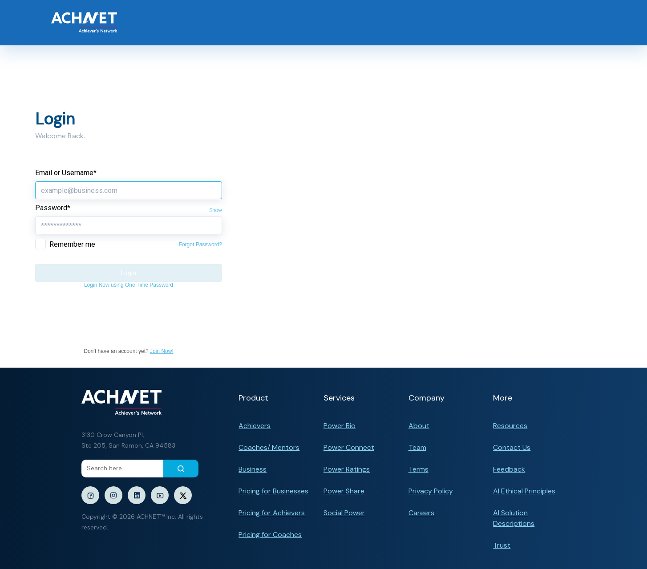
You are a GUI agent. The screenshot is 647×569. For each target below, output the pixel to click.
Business (253, 469)
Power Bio (340, 425)
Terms (418, 469)
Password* (52, 208)
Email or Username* (66, 172)
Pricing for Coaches (270, 534)
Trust (501, 545)
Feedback (509, 469)
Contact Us (511, 447)
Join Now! (162, 351)
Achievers (255, 425)
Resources (510, 425)
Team (417, 447)
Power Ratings (347, 469)
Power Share (344, 491)
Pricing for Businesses (273, 491)
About (418, 425)
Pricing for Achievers (272, 512)
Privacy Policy (430, 491)
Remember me (72, 244)
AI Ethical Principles (524, 491)
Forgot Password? (200, 244)
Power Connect (349, 447)
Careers (421, 512)
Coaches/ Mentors (269, 447)
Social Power (344, 512)
